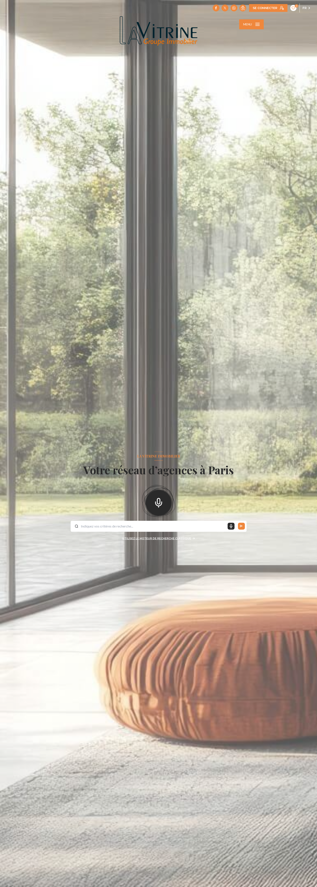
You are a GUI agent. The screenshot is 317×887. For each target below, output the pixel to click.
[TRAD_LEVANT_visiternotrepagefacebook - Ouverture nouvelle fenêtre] (216, 8)
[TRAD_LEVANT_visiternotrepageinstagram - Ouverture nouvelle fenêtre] (234, 8)
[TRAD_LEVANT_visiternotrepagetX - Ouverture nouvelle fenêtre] (224, 8)
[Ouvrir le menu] (251, 24)
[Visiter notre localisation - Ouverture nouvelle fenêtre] (242, 8)
